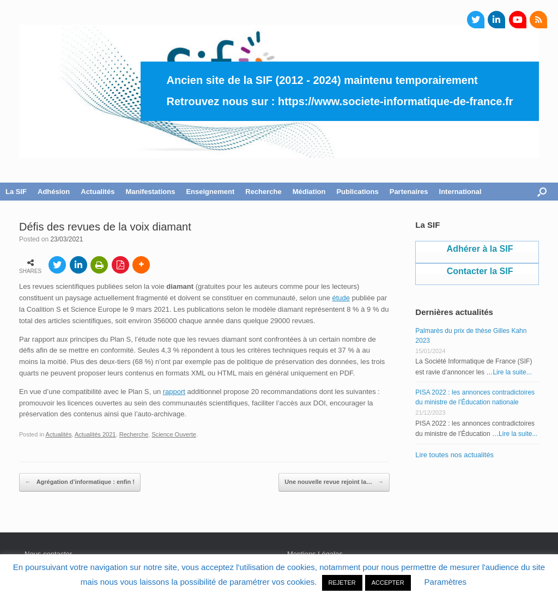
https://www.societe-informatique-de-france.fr (395, 101)
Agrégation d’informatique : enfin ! (80, 482)
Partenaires (409, 191)
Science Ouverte (173, 434)
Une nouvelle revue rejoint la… (334, 482)
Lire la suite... (512, 372)
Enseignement (210, 191)
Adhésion (54, 191)
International (460, 191)
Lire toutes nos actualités (454, 455)
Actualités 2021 (95, 434)
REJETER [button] (342, 582)
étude (341, 298)
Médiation (309, 191)
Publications (357, 191)
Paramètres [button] (445, 581)
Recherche (263, 191)
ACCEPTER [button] (388, 582)
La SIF (16, 191)
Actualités (97, 191)
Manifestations (150, 191)
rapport (174, 391)
